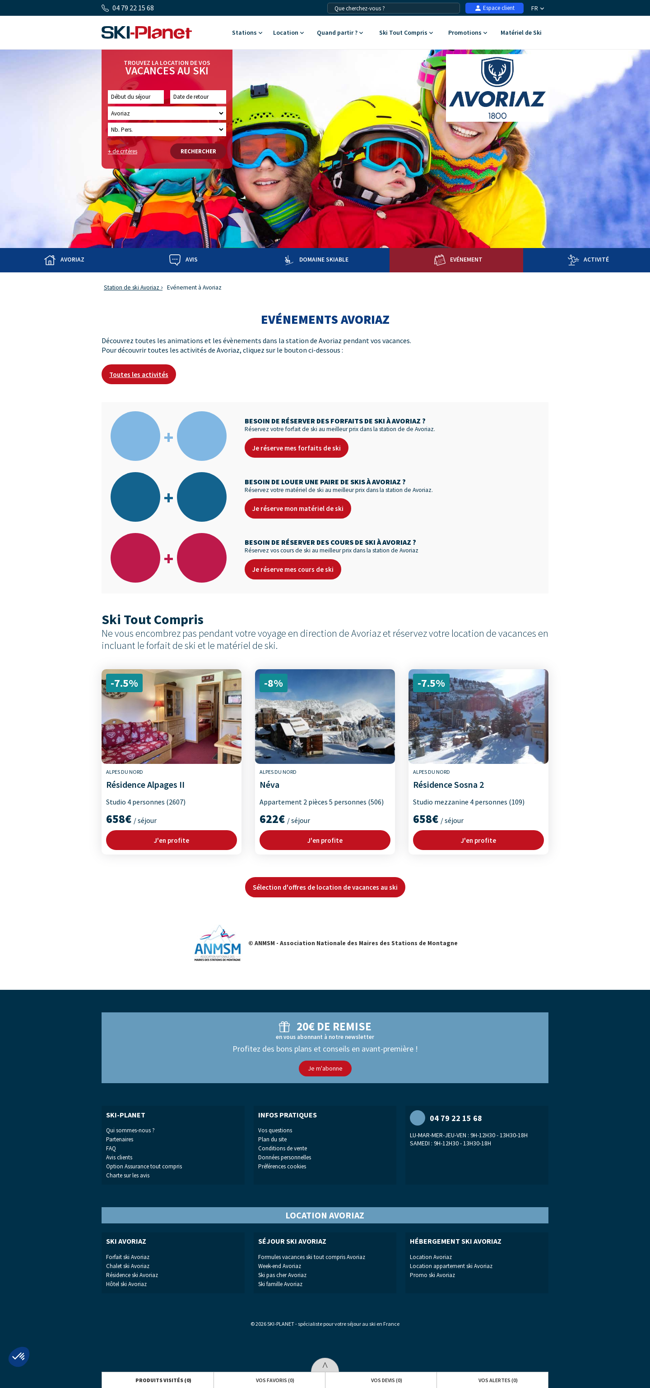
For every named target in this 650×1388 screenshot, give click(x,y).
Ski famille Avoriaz (280, 1284)
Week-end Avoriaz (279, 1266)
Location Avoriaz (431, 1257)
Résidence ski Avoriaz (132, 1275)
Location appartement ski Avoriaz (451, 1266)
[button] (19, 1357)
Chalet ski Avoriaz (127, 1266)
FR (537, 8)
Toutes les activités (138, 374)
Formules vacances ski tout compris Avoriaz (311, 1257)
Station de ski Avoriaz (131, 287)
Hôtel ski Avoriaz (126, 1284)
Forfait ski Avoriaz (127, 1257)
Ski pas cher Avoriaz (282, 1275)
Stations (247, 33)
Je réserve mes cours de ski (293, 569)
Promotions (467, 33)
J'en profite (171, 840)
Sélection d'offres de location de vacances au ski (325, 887)
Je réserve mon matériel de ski (298, 508)
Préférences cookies (282, 1166)
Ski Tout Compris (406, 33)
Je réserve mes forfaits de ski (296, 448)
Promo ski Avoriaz (432, 1275)
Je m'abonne (325, 1068)
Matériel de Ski (521, 33)
